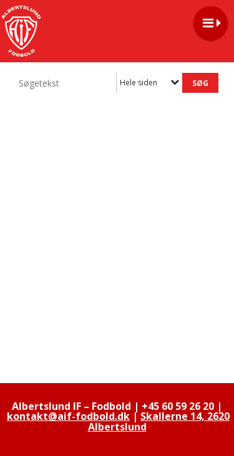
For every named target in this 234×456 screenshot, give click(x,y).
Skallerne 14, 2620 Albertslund (159, 421)
